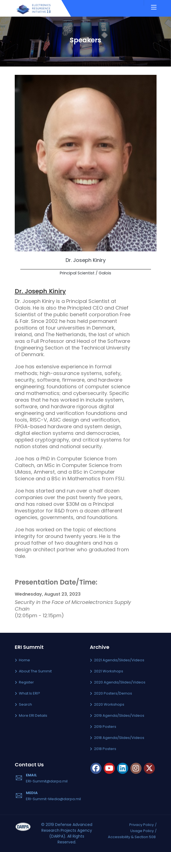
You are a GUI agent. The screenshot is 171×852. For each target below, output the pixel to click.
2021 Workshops (108, 671)
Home (24, 660)
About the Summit (35, 671)
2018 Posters (105, 748)
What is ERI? (29, 693)
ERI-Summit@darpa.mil (47, 781)
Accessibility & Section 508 (132, 837)
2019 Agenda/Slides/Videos (119, 715)
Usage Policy (142, 830)
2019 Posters (105, 726)
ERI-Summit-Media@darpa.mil (53, 799)
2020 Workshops (109, 704)
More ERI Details (33, 715)
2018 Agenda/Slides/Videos (119, 737)
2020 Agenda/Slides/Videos (119, 682)
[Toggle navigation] (154, 7)
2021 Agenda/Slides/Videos (119, 660)
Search (25, 704)
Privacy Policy (141, 824)
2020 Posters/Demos (113, 693)
